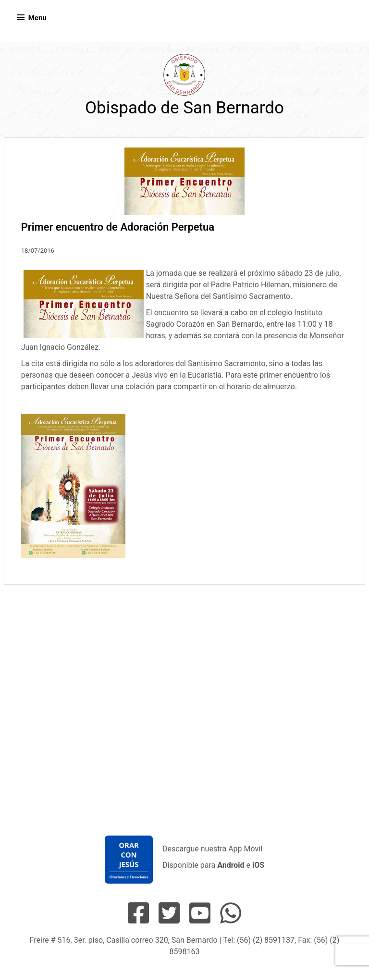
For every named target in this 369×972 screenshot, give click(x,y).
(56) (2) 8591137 (266, 940)
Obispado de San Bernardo (184, 108)
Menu (37, 17)
